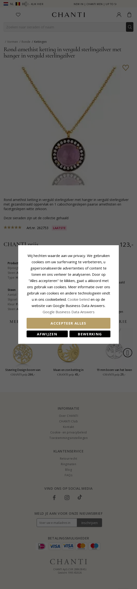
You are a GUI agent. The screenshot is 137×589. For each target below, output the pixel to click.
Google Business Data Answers (69, 311)
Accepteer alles (68, 323)
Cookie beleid (79, 299)
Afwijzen (47, 334)
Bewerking (90, 334)
